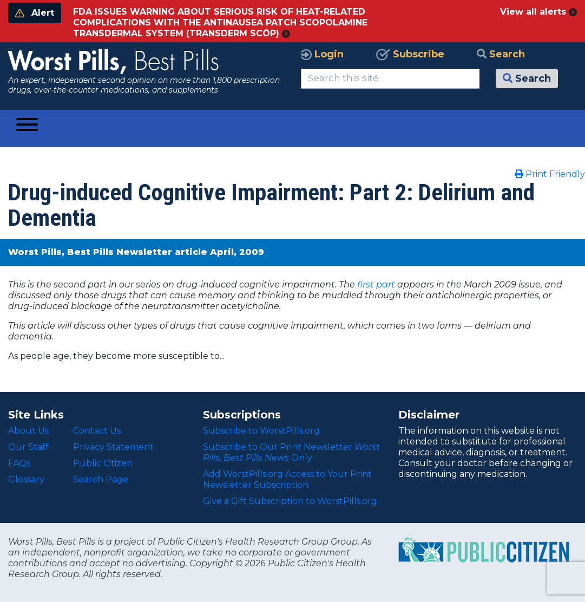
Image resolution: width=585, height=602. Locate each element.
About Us (28, 431)
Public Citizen (103, 463)
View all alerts (538, 11)
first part (376, 284)
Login (322, 54)
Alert (34, 13)
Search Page (100, 479)
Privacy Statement (113, 447)
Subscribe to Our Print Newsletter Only (291, 452)
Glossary (26, 479)
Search (501, 54)
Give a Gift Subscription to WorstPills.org (290, 501)
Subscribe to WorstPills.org (261, 431)
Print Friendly (550, 174)
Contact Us (97, 431)
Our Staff (28, 447)
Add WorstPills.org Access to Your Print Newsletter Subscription (287, 479)
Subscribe (410, 54)
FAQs (19, 463)
